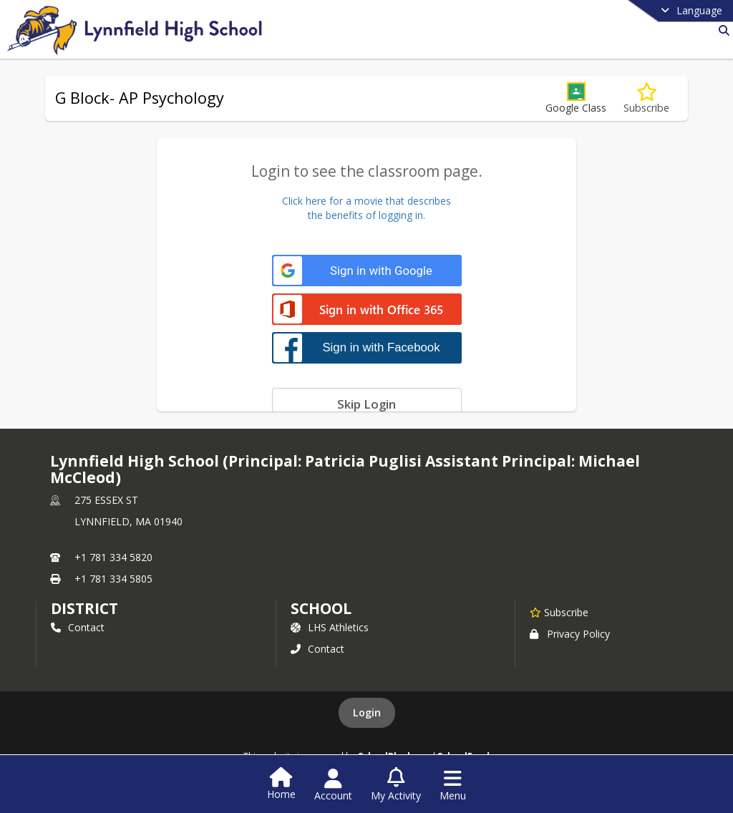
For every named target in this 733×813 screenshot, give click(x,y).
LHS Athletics (330, 627)
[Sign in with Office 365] (367, 310)
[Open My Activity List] (396, 785)
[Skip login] (367, 403)
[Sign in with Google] (367, 271)
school (321, 608)
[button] (576, 98)
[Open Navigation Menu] (453, 785)
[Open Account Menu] (333, 785)
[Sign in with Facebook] (367, 347)
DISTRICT (84, 608)
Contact (78, 627)
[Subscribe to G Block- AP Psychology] (646, 98)
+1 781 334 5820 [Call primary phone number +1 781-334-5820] (113, 557)
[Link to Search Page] (721, 30)
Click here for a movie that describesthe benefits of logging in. (366, 208)
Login (367, 712)
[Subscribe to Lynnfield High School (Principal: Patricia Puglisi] (559, 612)
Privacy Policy (570, 634)
